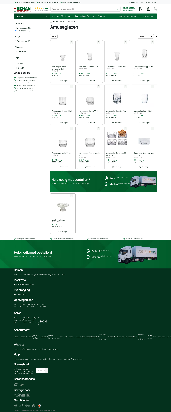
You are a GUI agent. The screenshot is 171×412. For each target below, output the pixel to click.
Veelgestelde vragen (21, 359)
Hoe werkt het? (134, 2)
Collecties (56, 16)
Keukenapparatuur (73, 337)
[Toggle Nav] (31, 16)
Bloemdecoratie (159, 337)
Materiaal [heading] (19, 63)
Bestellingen (42, 349)
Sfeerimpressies (67, 16)
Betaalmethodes (76, 359)
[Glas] (15, 68)
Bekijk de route (34, 319)
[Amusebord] (15, 28)
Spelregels (55, 275)
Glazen (29, 337)
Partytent (110, 337)
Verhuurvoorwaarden (50, 410)
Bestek (17, 337)
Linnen (63, 337)
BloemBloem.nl (20, 294)
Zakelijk (147, 2)
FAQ (142, 2)
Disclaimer (52, 359)
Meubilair (43, 337)
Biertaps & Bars (35, 337)
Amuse (63, 21)
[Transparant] (15, 41)
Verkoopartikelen (130, 337)
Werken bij (46, 275)
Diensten (25, 275)
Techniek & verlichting (141, 336)
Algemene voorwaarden (38, 359)
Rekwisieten (119, 337)
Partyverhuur (80, 16)
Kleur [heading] (17, 36)
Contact (154, 2)
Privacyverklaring (39, 410)
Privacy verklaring (63, 359)
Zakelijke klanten (35, 275)
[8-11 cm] (15, 51)
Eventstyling (92, 16)
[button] (155, 9)
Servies (56, 21)
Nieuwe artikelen (149, 337)
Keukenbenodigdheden (89, 337)
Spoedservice (52, 349)
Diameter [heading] (19, 47)
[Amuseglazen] (15, 30)
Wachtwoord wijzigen (29, 349)
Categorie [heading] (19, 23)
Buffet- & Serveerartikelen (53, 337)
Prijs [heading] (17, 57)
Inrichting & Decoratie (102, 336)
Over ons (101, 16)
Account (17, 349)
